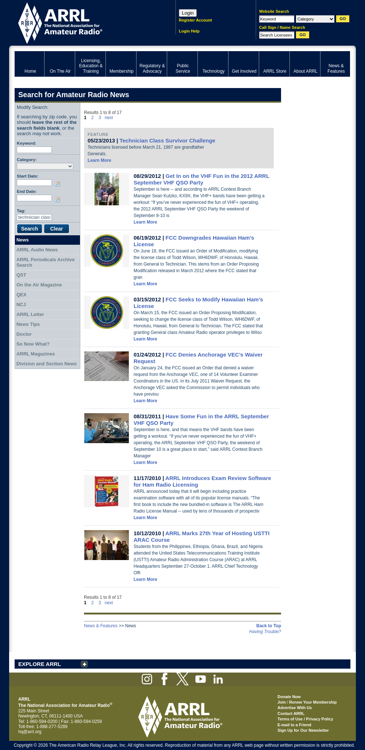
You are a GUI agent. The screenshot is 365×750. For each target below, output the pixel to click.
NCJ (21, 304)
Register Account (195, 20)
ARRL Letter (30, 314)
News (22, 240)
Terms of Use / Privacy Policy (305, 719)
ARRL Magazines (35, 354)
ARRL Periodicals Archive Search (45, 262)
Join (281, 702)
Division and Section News (46, 363)
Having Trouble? (265, 631)
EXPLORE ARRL (39, 664)
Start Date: (27, 176)
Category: (27, 159)
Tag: (21, 210)
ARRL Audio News (37, 249)
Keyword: (26, 143)
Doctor (24, 334)
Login (188, 13)
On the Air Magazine (39, 285)
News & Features (101, 625)
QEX (21, 294)
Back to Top (268, 625)
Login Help (189, 31)
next (109, 117)
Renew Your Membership (313, 702)
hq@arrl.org (30, 731)
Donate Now (289, 696)
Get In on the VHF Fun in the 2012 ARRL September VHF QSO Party (201, 179)
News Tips (28, 324)
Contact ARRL (290, 713)
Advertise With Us (294, 707)
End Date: (27, 191)
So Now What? (33, 344)
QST (21, 275)
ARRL (86, 22)
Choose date (58, 184)
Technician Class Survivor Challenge (167, 140)
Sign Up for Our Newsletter (303, 730)
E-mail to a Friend (294, 725)
